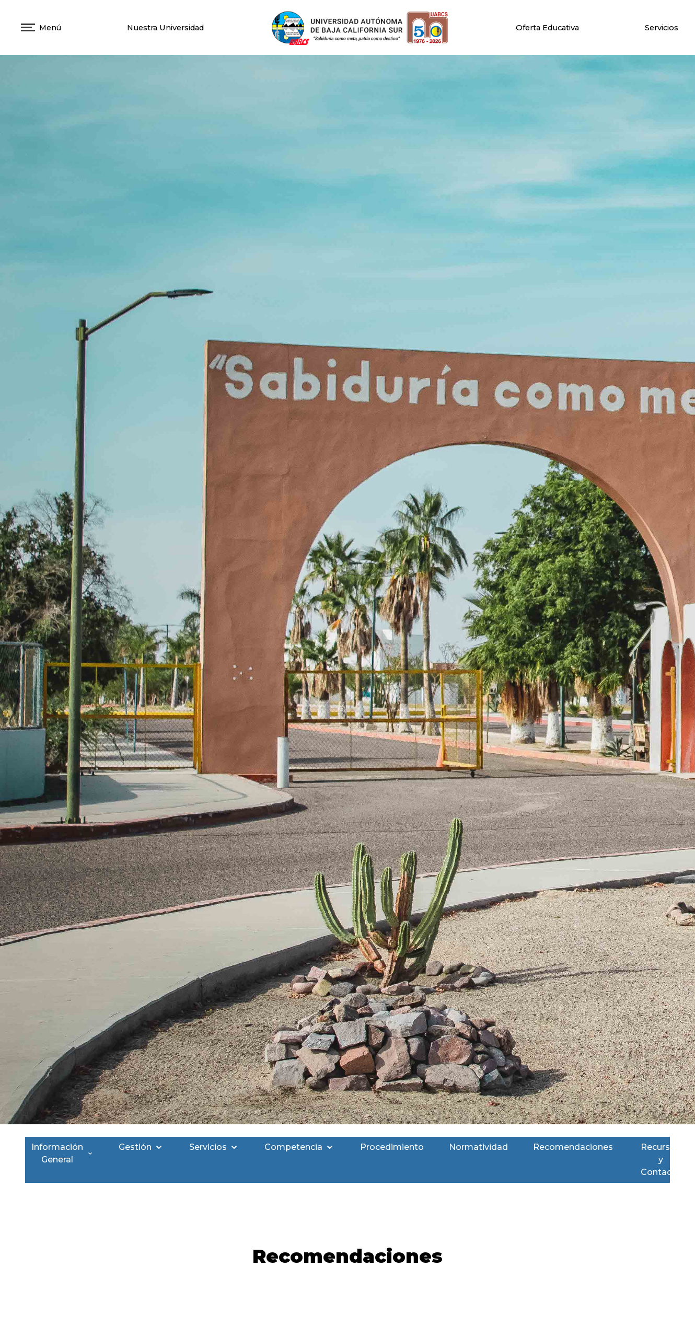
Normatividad (478, 1147)
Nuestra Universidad (165, 27)
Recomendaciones (573, 1147)
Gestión (141, 1147)
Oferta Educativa (547, 27)
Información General (62, 1153)
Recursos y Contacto (666, 1159)
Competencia (299, 1147)
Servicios (661, 27)
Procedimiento (392, 1147)
